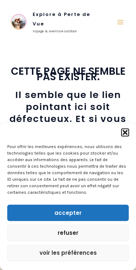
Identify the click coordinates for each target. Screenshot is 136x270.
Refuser (68, 233)
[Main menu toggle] (120, 22)
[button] (125, 132)
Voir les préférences (68, 253)
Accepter (68, 213)
